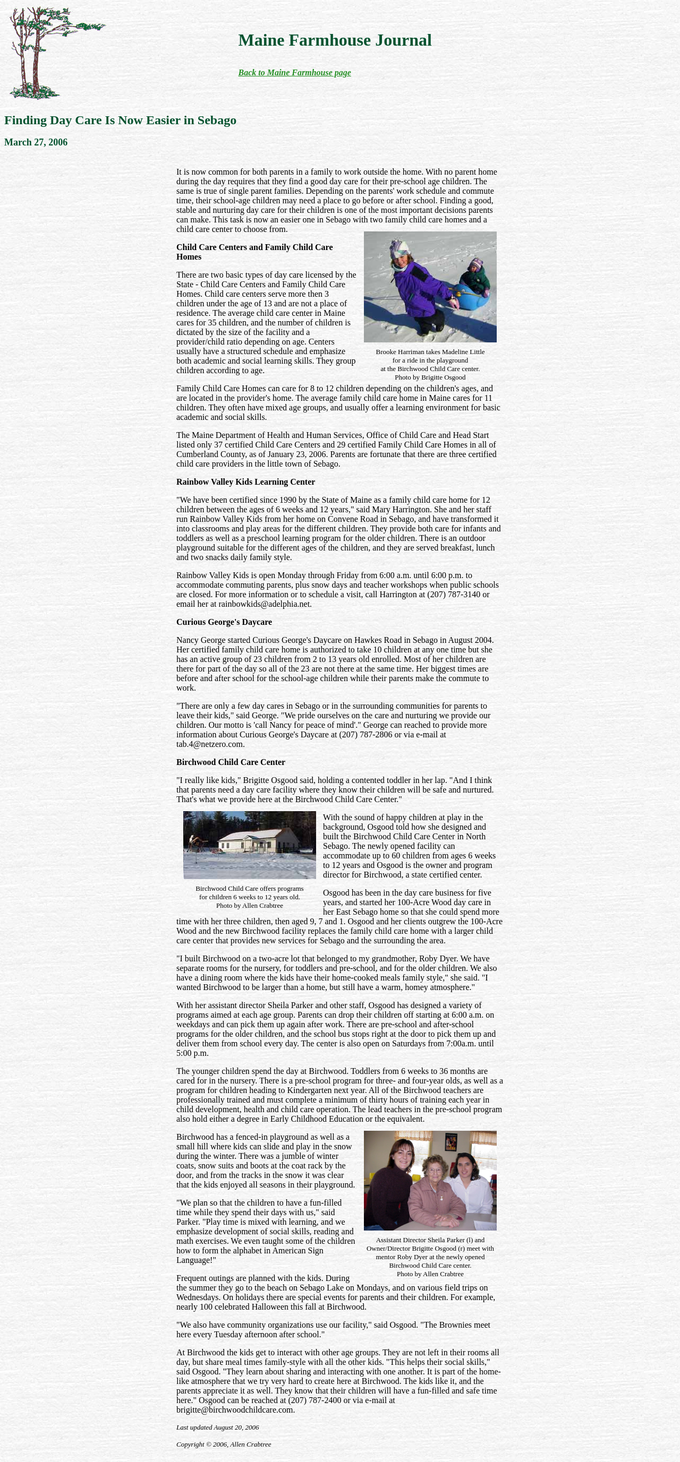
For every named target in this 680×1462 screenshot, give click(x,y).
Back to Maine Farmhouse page (294, 72)
